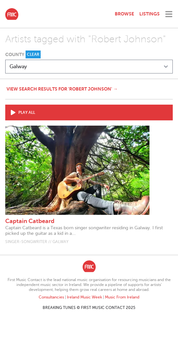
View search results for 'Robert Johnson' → (62, 89)
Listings (149, 13)
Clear (33, 54)
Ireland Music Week (84, 297)
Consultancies (51, 297)
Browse (124, 13)
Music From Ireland (122, 297)
